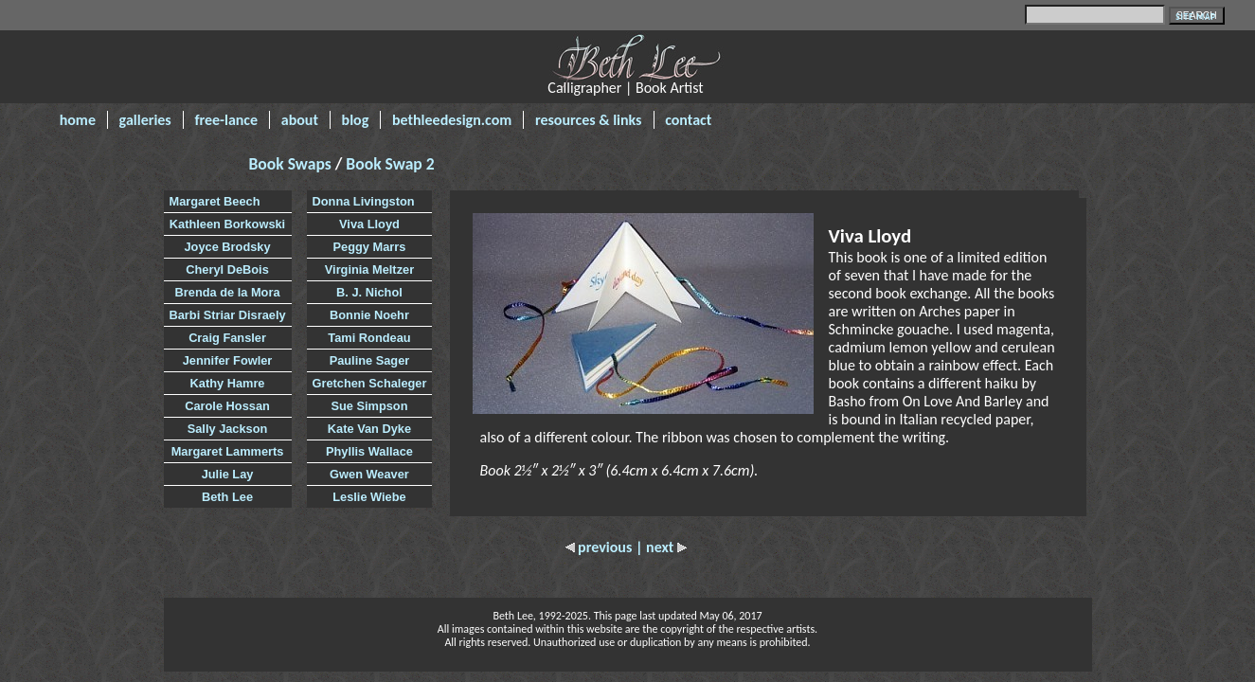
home (78, 120)
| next (661, 547)
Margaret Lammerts (227, 451)
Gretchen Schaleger (370, 383)
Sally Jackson (228, 429)
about (299, 120)
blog (355, 120)
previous (600, 547)
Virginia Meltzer (369, 269)
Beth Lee (227, 497)
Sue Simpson (369, 406)
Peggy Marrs (369, 247)
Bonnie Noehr (369, 315)
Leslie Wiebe (368, 497)
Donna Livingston (364, 201)
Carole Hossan (227, 406)
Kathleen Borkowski (227, 224)
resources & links (588, 120)
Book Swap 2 (390, 163)
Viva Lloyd (369, 224)
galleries (145, 120)
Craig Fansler (227, 338)
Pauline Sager (370, 360)
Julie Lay (228, 474)
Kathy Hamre (227, 383)
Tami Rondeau (369, 338)
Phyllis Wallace (369, 451)
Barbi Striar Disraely (228, 315)
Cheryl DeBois (227, 269)
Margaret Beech (215, 201)
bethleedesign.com (451, 120)
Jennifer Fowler (228, 360)
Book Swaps (292, 163)
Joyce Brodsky (228, 247)
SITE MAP (1195, 16)
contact (688, 120)
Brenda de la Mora (227, 292)
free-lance (226, 120)
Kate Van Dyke (369, 429)
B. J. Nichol (369, 292)
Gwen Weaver (369, 474)
